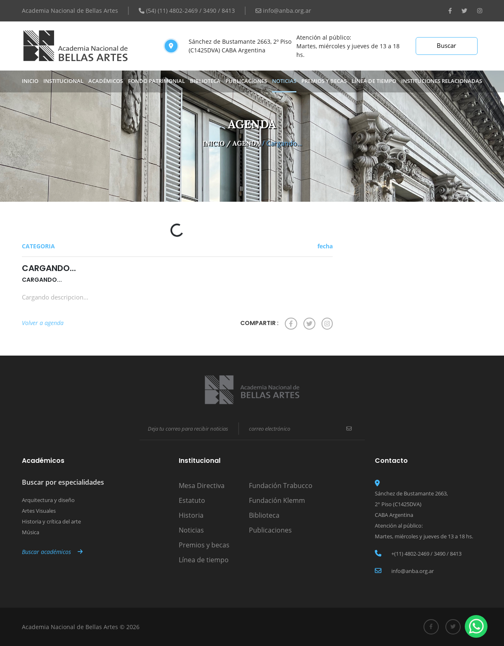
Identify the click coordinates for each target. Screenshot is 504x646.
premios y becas (324, 81)
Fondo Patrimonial (156, 81)
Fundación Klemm (277, 500)
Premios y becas (204, 544)
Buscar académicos (52, 552)
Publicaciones (270, 530)
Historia (191, 515)
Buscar (446, 45)
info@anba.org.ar (283, 10)
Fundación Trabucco (280, 485)
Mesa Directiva (202, 485)
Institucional (63, 81)
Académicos (105, 81)
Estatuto (192, 500)
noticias (284, 81)
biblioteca (205, 81)
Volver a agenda (43, 323)
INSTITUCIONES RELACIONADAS (441, 81)
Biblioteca (264, 515)
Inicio (30, 81)
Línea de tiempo (374, 81)
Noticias (191, 530)
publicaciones (246, 81)
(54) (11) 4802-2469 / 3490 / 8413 (187, 10)
